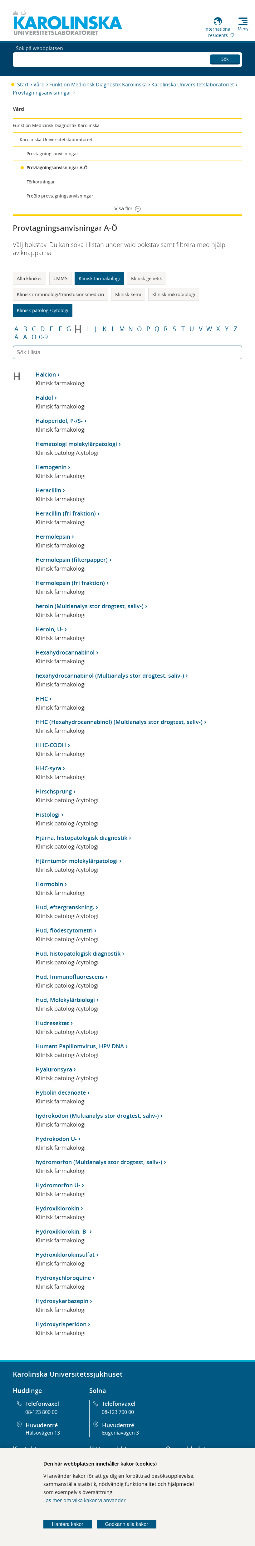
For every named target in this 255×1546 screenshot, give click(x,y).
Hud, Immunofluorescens (70, 976)
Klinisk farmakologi (99, 278)
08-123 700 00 (118, 1412)
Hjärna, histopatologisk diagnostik (81, 837)
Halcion (46, 374)
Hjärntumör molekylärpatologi (77, 861)
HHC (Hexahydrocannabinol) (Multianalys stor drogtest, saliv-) (119, 722)
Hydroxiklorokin (57, 1208)
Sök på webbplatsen (39, 58)
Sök (224, 58)
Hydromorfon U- (58, 1185)
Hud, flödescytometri (64, 930)
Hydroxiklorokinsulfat (65, 1254)
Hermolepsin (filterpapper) (72, 559)
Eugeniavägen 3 (120, 1432)
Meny (243, 28)
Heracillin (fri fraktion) (66, 513)
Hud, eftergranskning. (65, 907)
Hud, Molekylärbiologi (65, 1000)
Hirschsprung (54, 791)
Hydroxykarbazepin (62, 1301)
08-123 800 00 (41, 1412)
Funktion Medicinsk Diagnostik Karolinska (98, 84)
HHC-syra (48, 768)
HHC (42, 698)
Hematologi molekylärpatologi (76, 444)
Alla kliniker (29, 278)
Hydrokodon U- (56, 1139)
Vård (39, 84)
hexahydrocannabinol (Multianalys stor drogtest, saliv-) (110, 675)
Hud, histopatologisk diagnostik (78, 953)
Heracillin (48, 490)
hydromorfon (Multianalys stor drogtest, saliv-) (99, 1162)
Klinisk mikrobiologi (173, 294)
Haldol (44, 397)
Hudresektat (52, 1023)
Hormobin (49, 884)
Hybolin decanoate (61, 1092)
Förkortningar (41, 182)
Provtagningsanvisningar (42, 92)
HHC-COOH (51, 745)
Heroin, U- (49, 629)
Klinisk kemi (128, 294)
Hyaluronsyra (54, 1069)
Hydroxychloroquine (63, 1277)
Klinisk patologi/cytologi (42, 310)
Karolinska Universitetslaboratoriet (192, 84)
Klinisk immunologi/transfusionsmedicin (60, 294)
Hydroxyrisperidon (61, 1324)
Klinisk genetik (146, 278)
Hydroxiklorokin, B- (62, 1231)
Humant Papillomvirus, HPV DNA (80, 1046)
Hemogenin (51, 467)
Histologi (48, 814)
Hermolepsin (53, 536)
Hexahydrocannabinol (65, 652)
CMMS (60, 278)
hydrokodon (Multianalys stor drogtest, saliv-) (97, 1115)
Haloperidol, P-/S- (59, 420)
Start (23, 84)
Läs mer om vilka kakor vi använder (84, 1500)
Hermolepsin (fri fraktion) (70, 583)
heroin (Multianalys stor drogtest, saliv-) (90, 606)
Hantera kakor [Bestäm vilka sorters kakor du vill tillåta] (67, 1524)
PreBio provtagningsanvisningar (60, 196)
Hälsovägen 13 (43, 1432)
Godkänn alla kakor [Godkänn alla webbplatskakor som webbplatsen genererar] (126, 1524)
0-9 (43, 337)
